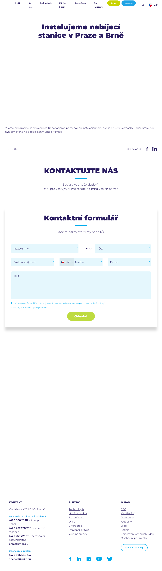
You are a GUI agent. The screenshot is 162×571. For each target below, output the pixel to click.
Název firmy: (21, 248)
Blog (124, 525)
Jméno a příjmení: (25, 262)
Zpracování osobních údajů (138, 533)
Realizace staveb (79, 529)
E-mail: (114, 262)
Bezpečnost (80, 3)
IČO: (100, 248)
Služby (18, 3)
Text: (16, 275)
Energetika (76, 525)
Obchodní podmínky (134, 538)
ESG (123, 509)
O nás (30, 5)
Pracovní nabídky (134, 547)
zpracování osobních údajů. (92, 303)
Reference (127, 517)
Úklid (72, 521)
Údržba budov (62, 5)
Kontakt (129, 3)
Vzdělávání (127, 513)
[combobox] (67, 262)
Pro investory (98, 5)
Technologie (46, 3)
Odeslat (81, 316)
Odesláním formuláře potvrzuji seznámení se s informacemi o (60, 303)
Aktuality (126, 521)
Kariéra (113, 3)
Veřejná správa (78, 533)
